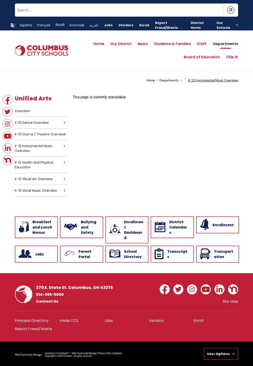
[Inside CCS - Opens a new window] (69, 320)
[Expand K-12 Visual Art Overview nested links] (64, 179)
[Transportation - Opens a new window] (217, 254)
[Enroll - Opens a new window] (144, 25)
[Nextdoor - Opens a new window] (8, 160)
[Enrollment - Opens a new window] (217, 224)
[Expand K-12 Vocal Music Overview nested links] (64, 190)
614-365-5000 (50, 294)
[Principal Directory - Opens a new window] (31, 320)
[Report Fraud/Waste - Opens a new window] (170, 25)
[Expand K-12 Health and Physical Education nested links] (64, 162)
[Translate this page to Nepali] (59, 25)
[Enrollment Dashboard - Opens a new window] (126, 229)
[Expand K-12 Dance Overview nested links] (64, 122)
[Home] (98, 45)
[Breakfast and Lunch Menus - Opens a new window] (36, 226)
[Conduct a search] (119, 10)
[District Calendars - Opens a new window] (172, 226)
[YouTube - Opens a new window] (8, 136)
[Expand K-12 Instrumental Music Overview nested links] (64, 146)
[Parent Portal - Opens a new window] (81, 254)
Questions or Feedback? (57, 353)
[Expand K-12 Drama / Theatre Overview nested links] (64, 134)
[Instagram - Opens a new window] (8, 124)
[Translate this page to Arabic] (93, 25)
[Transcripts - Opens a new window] (172, 254)
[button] (227, 25)
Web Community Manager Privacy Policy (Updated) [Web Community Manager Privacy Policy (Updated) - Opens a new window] (97, 353)
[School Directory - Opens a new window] (126, 254)
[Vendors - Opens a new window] (126, 25)
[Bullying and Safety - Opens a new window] (81, 226)
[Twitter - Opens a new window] (8, 112)
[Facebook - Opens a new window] (8, 100)
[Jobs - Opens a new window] (108, 25)
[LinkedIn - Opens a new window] (8, 148)
